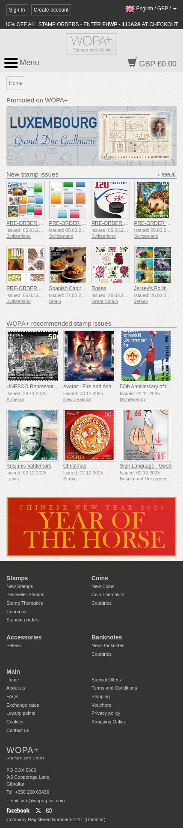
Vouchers (101, 705)
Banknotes (107, 637)
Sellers (13, 645)
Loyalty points (20, 713)
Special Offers (106, 679)
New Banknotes (108, 645)
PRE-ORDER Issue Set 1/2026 (41, 223)
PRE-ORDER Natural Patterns (41, 288)
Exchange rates (22, 705)
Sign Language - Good (145, 466)
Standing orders (23, 619)
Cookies (15, 721)
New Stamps (19, 586)
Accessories (24, 637)
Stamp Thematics (24, 603)
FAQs (12, 696)
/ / (151, 9)
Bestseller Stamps (25, 594)
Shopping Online (109, 721)
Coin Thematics (108, 594)
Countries (16, 611)
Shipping (101, 696)
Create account (51, 10)
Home (12, 679)
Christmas (74, 466)
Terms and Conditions (114, 687)
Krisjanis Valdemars (28, 466)
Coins (100, 578)
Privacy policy (106, 713)
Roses (99, 288)
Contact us (17, 730)
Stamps (17, 578)
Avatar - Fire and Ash (87, 387)
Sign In (17, 10)
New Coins (103, 586)
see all (169, 174)
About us (15, 687)
